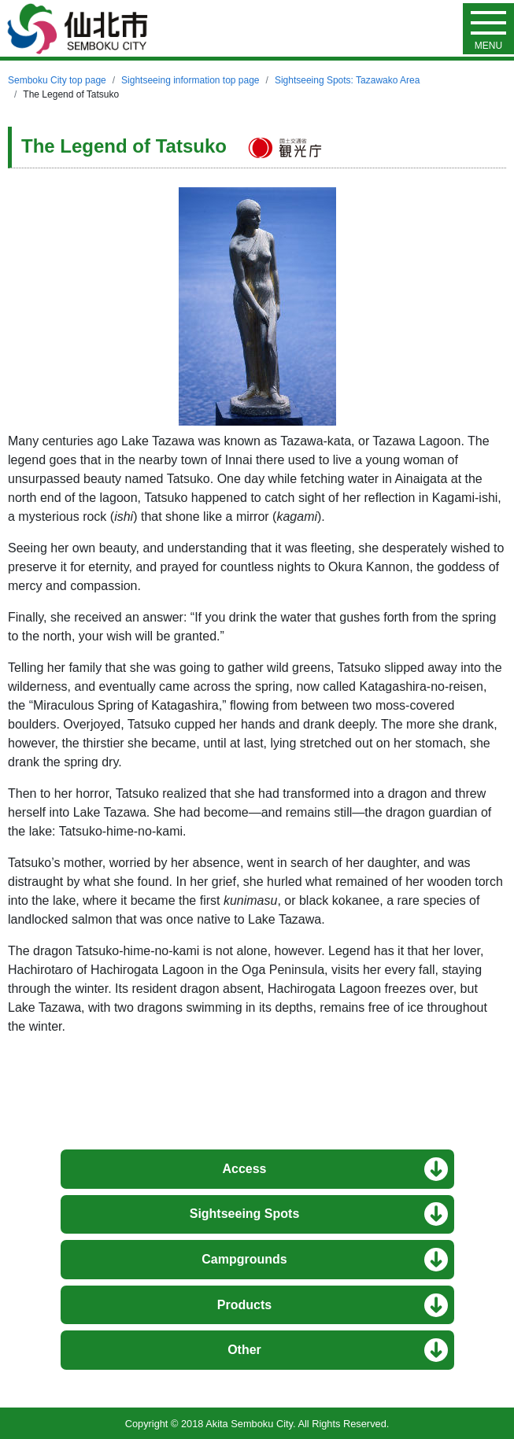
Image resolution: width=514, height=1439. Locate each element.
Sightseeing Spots (245, 1213)
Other (244, 1349)
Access (244, 1168)
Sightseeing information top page (190, 80)
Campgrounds (244, 1259)
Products (244, 1305)
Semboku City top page (57, 80)
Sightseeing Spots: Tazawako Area (347, 80)
